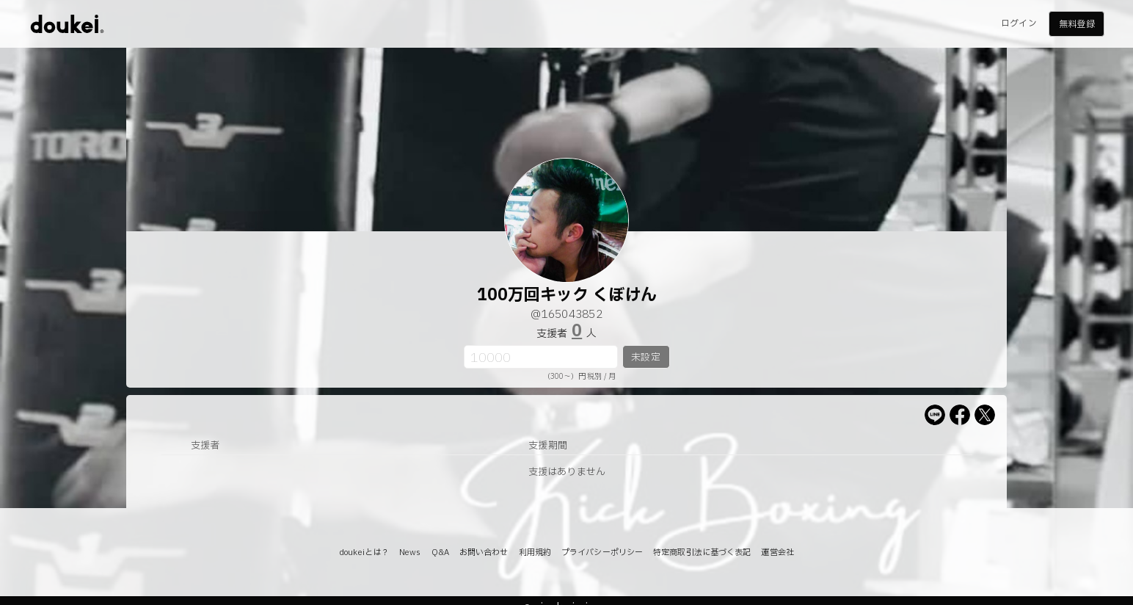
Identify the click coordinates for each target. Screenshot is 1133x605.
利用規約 (535, 552)
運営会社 (777, 552)
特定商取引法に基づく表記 (702, 552)
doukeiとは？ (364, 552)
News (409, 552)
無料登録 (1076, 24)
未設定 (645, 357)
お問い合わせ (484, 552)
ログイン (1018, 23)
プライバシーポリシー (602, 552)
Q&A (440, 552)
